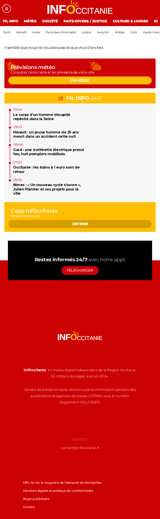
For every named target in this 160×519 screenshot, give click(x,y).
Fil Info (10, 21)
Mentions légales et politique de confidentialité (58, 491)
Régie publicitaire (36, 499)
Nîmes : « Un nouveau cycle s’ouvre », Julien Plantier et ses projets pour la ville (47, 189)
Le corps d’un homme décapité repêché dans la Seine (41, 117)
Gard (6, 32)
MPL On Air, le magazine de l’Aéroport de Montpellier (62, 483)
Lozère (86, 32)
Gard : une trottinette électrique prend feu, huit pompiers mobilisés (48, 152)
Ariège (120, 32)
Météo (30, 21)
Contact (29, 507)
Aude (36, 32)
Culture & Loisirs (130, 21)
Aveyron (103, 32)
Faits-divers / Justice (85, 21)
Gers (133, 32)
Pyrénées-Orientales (61, 32)
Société (50, 21)
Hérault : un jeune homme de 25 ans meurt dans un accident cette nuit (45, 134)
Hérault (21, 32)
